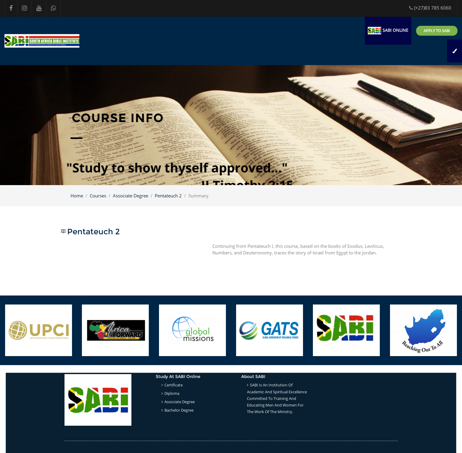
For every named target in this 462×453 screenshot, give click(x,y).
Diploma (171, 393)
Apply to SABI (437, 30)
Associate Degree (130, 196)
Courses (98, 196)
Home (76, 196)
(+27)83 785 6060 (430, 8)
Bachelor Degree (179, 410)
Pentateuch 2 (168, 196)
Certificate (173, 385)
